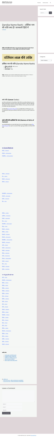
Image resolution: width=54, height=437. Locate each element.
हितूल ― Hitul (4, 226)
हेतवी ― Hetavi (5, 245)
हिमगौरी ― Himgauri (6, 242)
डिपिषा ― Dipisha (5, 298)
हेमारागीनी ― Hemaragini (7, 223)
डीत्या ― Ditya (4, 322)
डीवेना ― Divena (5, 320)
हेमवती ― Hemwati (5, 250)
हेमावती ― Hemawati (6, 196)
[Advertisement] (18, 13)
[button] (50, 2)
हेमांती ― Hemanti (5, 198)
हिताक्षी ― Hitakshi (5, 229)
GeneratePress (33, 435)
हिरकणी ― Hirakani (6, 234)
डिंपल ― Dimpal (5, 296)
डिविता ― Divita (5, 285)
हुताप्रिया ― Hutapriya (6, 215)
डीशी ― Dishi (4, 325)
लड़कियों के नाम (5, 379)
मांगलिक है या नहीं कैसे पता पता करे (11, 357)
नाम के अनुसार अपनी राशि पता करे (10, 355)
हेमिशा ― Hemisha (5, 253)
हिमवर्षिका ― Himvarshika (7, 239)
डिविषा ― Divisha (5, 288)
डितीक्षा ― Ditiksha (5, 290)
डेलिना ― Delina (5, 336)
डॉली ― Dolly (4, 277)
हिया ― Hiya (4, 263)
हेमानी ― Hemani (5, 150)
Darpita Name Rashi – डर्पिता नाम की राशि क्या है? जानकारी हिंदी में (13, 381)
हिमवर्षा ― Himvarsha (6, 237)
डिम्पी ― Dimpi (5, 301)
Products (39, 2)
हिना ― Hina (4, 221)
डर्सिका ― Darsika (5, 338)
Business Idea (45, 2)
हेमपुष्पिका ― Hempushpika (7, 155)
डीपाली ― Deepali (5, 309)
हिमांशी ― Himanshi (6, 179)
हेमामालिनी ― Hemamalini (7, 193)
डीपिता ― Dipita (5, 328)
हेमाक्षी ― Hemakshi (6, 218)
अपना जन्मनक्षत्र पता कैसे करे (10, 359)
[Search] (50, 13)
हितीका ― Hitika (5, 231)
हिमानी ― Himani (5, 181)
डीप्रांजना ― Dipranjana (6, 330)
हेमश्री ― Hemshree (6, 255)
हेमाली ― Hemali (5, 261)
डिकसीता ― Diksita (5, 314)
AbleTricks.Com (7, 2)
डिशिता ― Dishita (5, 293)
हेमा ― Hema (4, 176)
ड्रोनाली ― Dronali (5, 344)
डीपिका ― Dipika (5, 312)
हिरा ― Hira (4, 201)
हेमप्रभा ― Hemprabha (6, 258)
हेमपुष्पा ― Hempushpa (6, 153)
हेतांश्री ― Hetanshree (6, 247)
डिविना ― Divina (5, 282)
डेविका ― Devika (5, 317)
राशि (8, 47)
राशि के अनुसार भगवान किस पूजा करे (11, 360)
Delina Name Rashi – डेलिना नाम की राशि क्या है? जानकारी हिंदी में (13, 380)
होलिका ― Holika (5, 213)
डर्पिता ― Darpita (5, 341)
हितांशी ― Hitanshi (5, 266)
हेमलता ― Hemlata (5, 173)
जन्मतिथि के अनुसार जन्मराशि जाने (10, 356)
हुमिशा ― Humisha (5, 269)
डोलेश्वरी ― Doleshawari (6, 280)
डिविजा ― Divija (5, 333)
